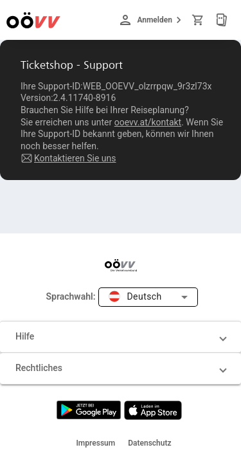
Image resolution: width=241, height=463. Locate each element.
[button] (120, 337)
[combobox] (148, 297)
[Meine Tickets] (222, 20)
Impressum (95, 443)
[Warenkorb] (199, 20)
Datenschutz (149, 443)
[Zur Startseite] (33, 20)
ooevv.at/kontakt (147, 122)
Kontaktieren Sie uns (75, 158)
